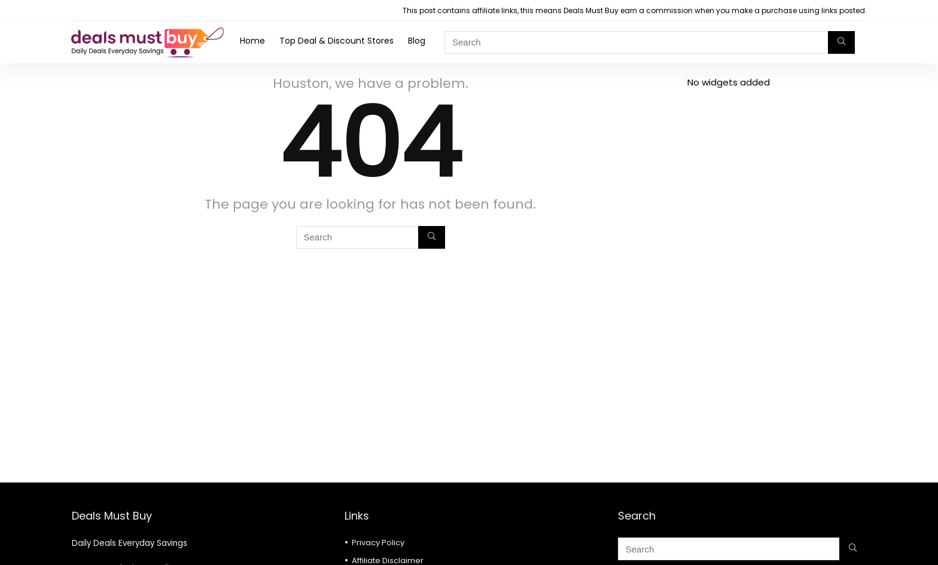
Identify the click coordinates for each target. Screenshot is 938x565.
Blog (416, 41)
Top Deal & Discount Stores (336, 41)
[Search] (841, 42)
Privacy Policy (378, 542)
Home (252, 41)
